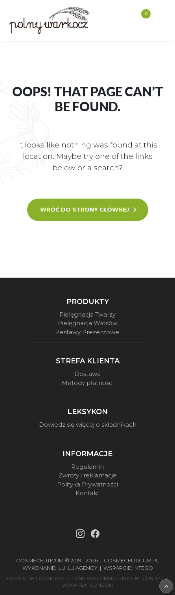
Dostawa (87, 374)
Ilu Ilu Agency (77, 568)
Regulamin (87, 466)
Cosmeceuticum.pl (131, 560)
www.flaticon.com (87, 585)
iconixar (153, 578)
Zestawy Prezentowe (87, 332)
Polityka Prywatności (87, 484)
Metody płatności (88, 383)
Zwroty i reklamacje (88, 475)
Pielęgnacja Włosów (88, 323)
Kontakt (87, 493)
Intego (143, 568)
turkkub (128, 578)
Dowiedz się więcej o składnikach (87, 424)
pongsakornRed (93, 578)
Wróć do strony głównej (88, 209)
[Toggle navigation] (160, 20)
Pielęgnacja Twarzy (87, 314)
